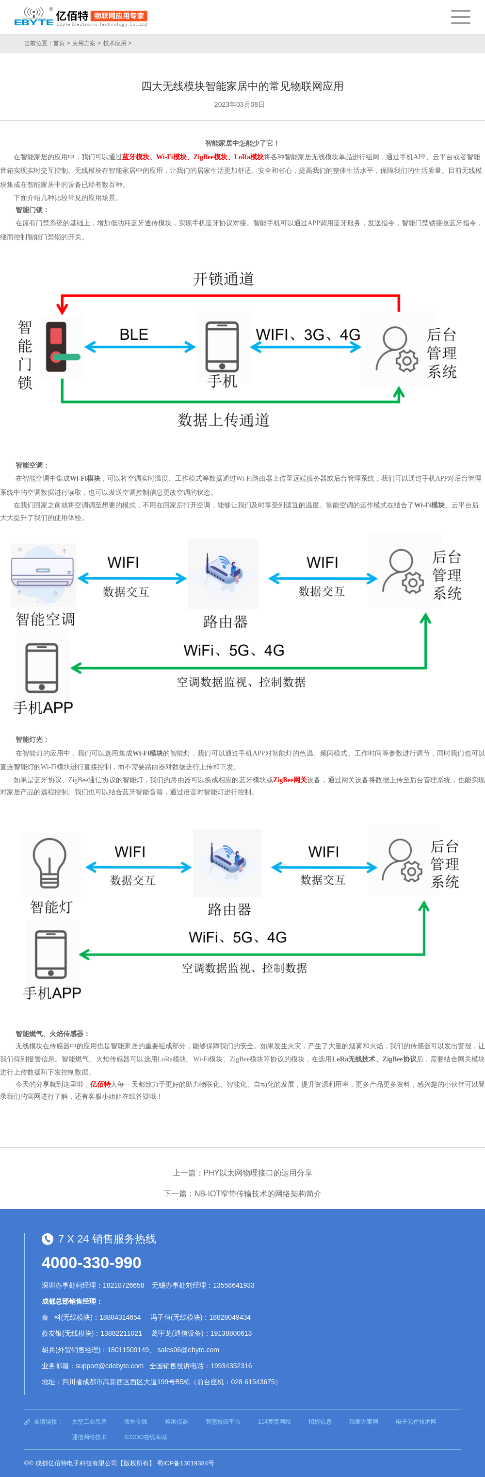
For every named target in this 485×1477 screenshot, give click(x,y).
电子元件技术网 (416, 1421)
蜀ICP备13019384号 (185, 1463)
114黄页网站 (274, 1421)
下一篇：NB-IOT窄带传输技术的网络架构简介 (242, 1194)
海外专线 (135, 1421)
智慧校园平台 (223, 1421)
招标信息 (320, 1421)
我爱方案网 (363, 1421)
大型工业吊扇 (89, 1421)
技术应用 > (117, 43)
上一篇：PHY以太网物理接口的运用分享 (243, 1173)
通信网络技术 (89, 1437)
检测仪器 (176, 1421)
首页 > (61, 43)
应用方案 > (86, 43)
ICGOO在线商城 (145, 1437)
